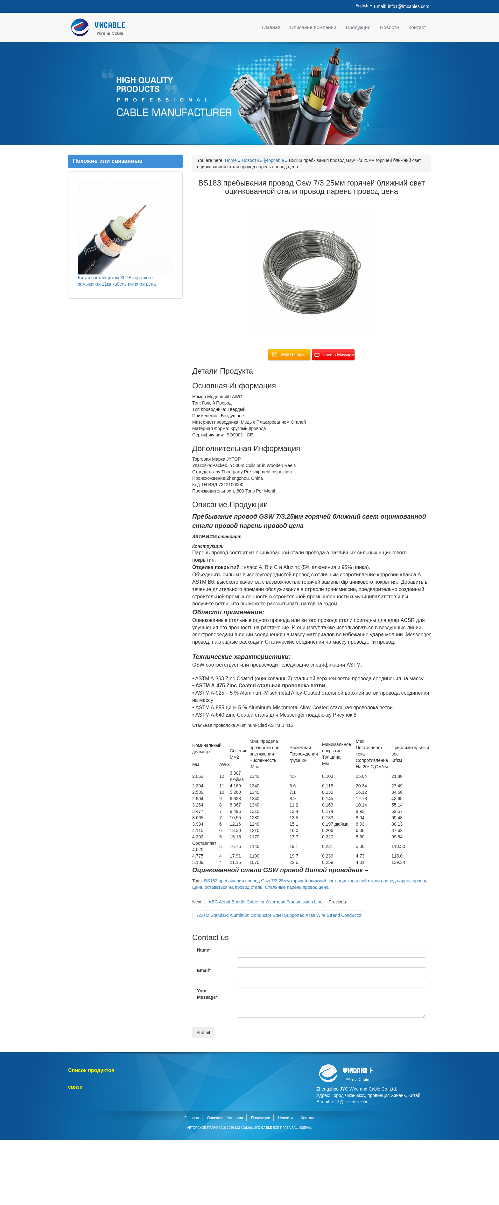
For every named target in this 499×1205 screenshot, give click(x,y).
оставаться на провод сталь (234, 887)
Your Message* (207, 994)
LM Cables (244, 1127)
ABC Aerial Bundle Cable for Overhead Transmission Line (266, 901)
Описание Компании (313, 27)
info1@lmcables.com (408, 6)
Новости (389, 27)
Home (230, 160)
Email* (204, 970)
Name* (204, 950)
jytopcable (274, 160)
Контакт (417, 27)
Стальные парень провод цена (296, 887)
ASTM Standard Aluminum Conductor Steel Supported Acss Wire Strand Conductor (279, 915)
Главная (271, 27)
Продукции (358, 27)
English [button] (364, 6)
